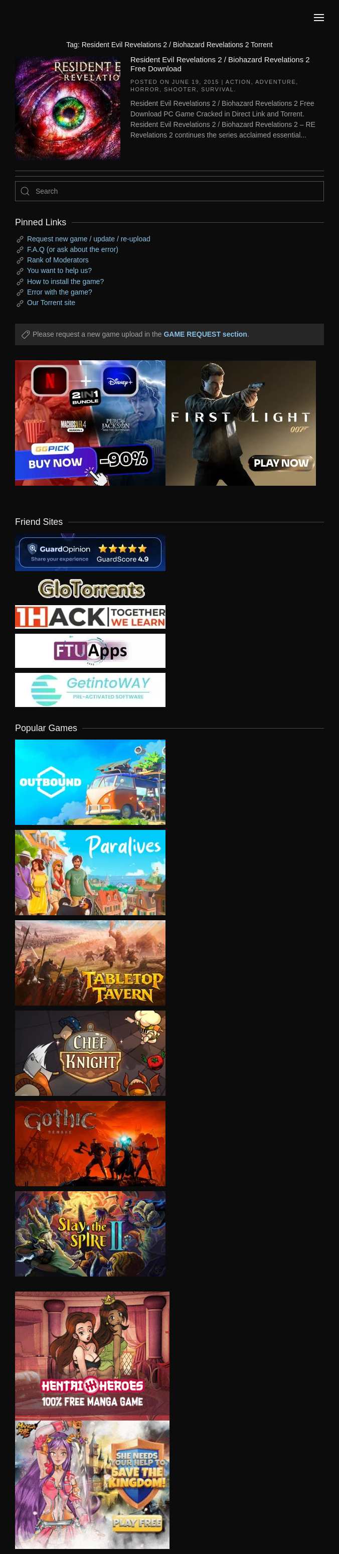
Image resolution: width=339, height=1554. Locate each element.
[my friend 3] (90, 616)
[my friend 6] (90, 650)
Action (238, 82)
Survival (217, 89)
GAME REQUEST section (205, 334)
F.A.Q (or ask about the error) (72, 249)
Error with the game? (59, 292)
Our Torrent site (51, 303)
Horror (144, 89)
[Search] (169, 191)
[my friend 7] (90, 689)
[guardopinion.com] (90, 551)
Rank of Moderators (58, 260)
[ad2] (84, 1356)
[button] (319, 17)
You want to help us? (59, 270)
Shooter (180, 89)
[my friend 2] (90, 588)
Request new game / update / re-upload (88, 239)
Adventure (275, 82)
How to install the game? (65, 281)
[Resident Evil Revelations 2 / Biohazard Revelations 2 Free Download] (67, 107)
